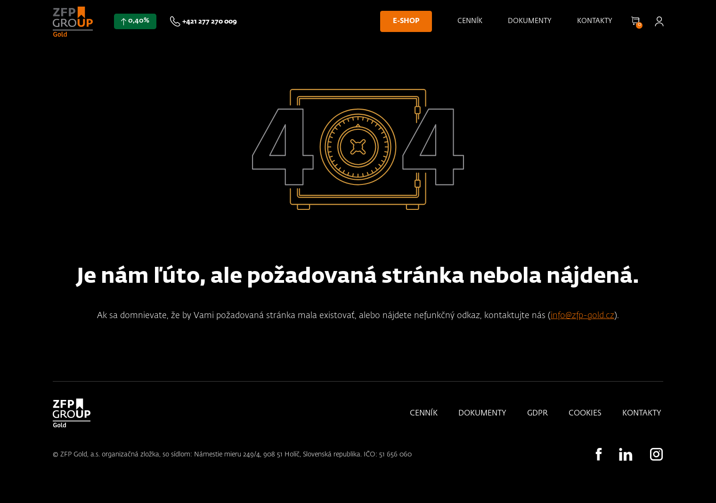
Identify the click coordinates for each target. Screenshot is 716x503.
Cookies (585, 413)
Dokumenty (530, 21)
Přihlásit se (659, 21)
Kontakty (594, 21)
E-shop (406, 21)
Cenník (469, 21)
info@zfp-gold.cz (582, 315)
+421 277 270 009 (209, 21)
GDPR (537, 413)
